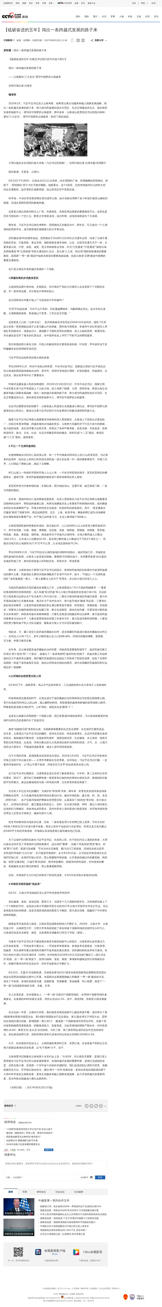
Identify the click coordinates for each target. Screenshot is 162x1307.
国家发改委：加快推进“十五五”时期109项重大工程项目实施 (69, 1218)
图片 (95, 16)
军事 (44, 3)
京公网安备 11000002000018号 (75, 1298)
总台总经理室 (105, 1288)
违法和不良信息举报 (36, 1298)
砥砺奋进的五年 (25, 1123)
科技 (130, 16)
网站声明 (84, 1288)
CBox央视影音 (92, 1252)
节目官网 (68, 3)
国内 (78, 16)
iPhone (55, 1254)
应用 (153, 3)
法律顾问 (93, 1288)
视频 (24, 3)
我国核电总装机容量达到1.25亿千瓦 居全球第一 (63, 1230)
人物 (121, 16)
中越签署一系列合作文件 (54, 1200)
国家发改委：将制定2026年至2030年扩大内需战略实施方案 (69, 1210)
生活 (104, 16)
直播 (76, 3)
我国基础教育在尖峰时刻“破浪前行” (23, 1136)
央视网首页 (8, 3)
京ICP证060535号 (53, 1298)
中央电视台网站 (49, 1288)
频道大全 (91, 3)
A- (78, 40)
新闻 (17, 3)
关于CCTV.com (63, 1288)
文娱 (139, 16)
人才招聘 (75, 1288)
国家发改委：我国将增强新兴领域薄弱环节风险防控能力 (68, 1222)
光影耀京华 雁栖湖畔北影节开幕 (22, 1140)
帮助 (143, 3)
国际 (86, 16)
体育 (37, 3)
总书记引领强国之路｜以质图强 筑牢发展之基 (62, 1234)
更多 (51, 3)
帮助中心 (116, 1288)
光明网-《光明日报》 (33, 40)
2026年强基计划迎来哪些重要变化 (23, 1144)
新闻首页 (8, 1106)
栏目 (83, 3)
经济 (31, 3)
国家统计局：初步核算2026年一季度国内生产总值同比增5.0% (70, 1206)
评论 (156, 16)
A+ (83, 40)
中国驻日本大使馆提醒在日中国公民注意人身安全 (64, 1226)
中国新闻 (7, 40)
